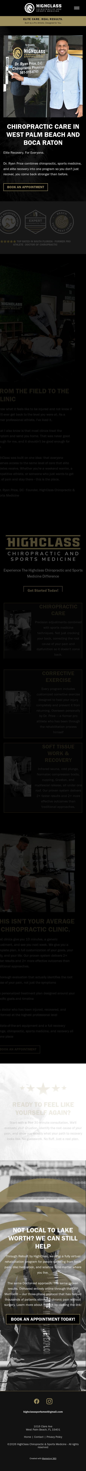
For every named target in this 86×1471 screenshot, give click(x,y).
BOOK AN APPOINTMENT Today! (43, 1319)
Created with (43, 1458)
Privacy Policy (54, 1437)
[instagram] (49, 1401)
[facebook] (36, 1401)
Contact (39, 1437)
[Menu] (77, 8)
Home (27, 1437)
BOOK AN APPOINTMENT (25, 187)
